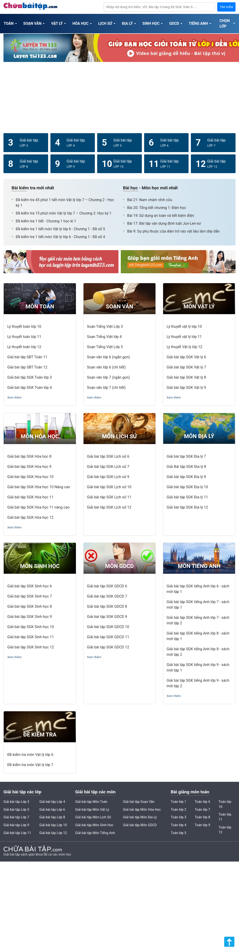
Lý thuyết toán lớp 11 (24, 336)
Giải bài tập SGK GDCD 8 (107, 606)
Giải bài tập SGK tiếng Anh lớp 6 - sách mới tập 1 (198, 589)
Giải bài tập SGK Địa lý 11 (187, 497)
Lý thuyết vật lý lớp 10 (184, 326)
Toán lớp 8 (202, 817)
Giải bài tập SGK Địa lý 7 (186, 456)
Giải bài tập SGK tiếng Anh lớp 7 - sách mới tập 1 (198, 605)
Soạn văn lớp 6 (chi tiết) (106, 367)
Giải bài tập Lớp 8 (52, 817)
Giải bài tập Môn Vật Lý (92, 810)
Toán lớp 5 (178, 833)
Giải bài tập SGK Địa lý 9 (186, 477)
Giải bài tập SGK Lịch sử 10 (109, 487)
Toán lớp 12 (225, 829)
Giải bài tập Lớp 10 (53, 825)
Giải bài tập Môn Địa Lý (140, 817)
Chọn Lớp (225, 23)
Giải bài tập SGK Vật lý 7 (186, 367)
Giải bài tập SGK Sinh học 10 (30, 627)
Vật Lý (57, 23)
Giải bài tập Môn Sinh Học (94, 825)
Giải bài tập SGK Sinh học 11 (30, 637)
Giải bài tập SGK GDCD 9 (107, 616)
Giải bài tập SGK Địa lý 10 (187, 487)
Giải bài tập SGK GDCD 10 (108, 627)
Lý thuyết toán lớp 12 (24, 347)
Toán (9, 23)
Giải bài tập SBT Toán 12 (27, 367)
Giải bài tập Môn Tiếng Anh (95, 833)
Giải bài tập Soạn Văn (138, 802)
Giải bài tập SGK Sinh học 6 (29, 586)
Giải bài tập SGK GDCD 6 (107, 586)
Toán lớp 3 (178, 817)
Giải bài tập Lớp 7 (16, 817)
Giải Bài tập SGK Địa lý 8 (186, 466)
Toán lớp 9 (202, 825)
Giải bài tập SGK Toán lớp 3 (29, 377)
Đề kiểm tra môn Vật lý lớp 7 (30, 765)
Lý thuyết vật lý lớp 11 (184, 336)
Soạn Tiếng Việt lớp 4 (104, 336)
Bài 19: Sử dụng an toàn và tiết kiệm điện (160, 215)
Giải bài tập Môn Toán (91, 802)
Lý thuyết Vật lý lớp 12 (184, 347)
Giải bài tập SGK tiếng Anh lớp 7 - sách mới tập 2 (198, 620)
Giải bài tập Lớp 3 (16, 802)
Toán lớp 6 (202, 802)
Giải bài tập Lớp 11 (17, 833)
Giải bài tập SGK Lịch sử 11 (109, 497)
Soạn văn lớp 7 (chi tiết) (106, 387)
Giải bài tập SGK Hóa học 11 (30, 497)
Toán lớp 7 (202, 810)
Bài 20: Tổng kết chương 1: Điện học (156, 208)
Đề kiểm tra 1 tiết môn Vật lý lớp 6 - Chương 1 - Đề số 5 (60, 229)
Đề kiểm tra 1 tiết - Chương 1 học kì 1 (46, 221)
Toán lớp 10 (225, 804)
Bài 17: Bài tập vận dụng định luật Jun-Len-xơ (164, 223)
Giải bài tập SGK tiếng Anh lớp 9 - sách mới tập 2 (198, 683)
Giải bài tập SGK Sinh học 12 (30, 647)
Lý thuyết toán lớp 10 (24, 326)
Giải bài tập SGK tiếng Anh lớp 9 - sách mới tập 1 (198, 667)
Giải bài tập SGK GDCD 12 (108, 647)
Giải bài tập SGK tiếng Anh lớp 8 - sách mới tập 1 (198, 636)
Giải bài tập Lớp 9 (16, 825)
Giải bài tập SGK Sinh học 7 (29, 596)
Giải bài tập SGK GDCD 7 (107, 596)
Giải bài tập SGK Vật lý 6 (186, 357)
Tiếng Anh (198, 23)
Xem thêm (14, 397)
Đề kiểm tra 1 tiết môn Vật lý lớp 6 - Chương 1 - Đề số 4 (60, 237)
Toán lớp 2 (178, 810)
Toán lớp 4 (178, 825)
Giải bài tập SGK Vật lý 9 (186, 387)
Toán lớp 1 (178, 802)
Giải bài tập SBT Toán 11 (27, 357)
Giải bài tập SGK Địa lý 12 (187, 507)
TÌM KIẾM (226, 7)
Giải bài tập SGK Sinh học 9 (29, 616)
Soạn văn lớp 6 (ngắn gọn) (108, 357)
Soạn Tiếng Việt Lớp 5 (105, 347)
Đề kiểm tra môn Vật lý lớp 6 (30, 754)
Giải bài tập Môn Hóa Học (142, 810)
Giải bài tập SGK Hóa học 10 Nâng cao (38, 487)
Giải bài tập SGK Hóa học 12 (30, 517)
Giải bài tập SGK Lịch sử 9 (108, 477)
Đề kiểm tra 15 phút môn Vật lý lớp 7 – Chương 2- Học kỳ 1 (64, 213)
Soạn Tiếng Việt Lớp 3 (105, 326)
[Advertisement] (119, 97)
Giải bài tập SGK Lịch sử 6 (108, 456)
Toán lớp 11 (225, 817)
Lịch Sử (105, 23)
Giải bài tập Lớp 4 (52, 802)
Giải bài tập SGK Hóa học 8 (29, 456)
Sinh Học (151, 23)
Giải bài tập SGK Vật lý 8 (186, 377)
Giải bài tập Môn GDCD (140, 825)
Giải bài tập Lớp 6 (52, 810)
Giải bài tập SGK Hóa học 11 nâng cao (38, 507)
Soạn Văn (32, 23)
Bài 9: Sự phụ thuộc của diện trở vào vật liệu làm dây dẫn (173, 231)
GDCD (174, 23)
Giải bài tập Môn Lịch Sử (93, 817)
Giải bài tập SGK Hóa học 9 (29, 466)
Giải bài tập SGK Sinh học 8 (29, 606)
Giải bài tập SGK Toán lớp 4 (29, 387)
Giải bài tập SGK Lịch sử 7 (108, 466)
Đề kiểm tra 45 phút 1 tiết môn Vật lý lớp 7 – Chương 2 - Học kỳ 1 (65, 203)
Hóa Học (80, 23)
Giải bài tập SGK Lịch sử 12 (109, 507)
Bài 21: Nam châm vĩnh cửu (149, 200)
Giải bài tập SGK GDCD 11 (108, 637)
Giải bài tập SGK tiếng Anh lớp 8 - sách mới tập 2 (198, 652)
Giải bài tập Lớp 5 (16, 810)
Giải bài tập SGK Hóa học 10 (30, 477)
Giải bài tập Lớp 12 (53, 833)
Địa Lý (127, 23)
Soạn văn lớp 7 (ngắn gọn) (108, 377)
